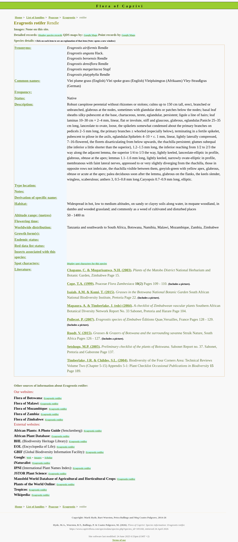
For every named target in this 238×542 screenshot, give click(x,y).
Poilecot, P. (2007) (80, 319)
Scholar (48, 457)
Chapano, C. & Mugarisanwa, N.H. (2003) (99, 270)
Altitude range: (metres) (33, 215)
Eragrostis (69, 17)
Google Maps (90, 35)
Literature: (23, 269)
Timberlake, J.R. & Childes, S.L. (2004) (97, 360)
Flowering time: (27, 221)
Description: (24, 104)
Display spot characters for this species (87, 263)
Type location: (25, 185)
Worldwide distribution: (33, 227)
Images (38, 457)
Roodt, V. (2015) (79, 333)
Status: (20, 98)
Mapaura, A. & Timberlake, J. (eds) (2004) (99, 306)
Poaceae (53, 17)
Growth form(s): (27, 233)
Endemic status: (27, 240)
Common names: (27, 81)
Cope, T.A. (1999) (80, 284)
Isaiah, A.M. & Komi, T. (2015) (90, 292)
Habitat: (21, 204)
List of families (35, 17)
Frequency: (23, 92)
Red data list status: (30, 246)
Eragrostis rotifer (53, 398)
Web (29, 457)
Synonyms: (23, 48)
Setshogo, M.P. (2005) (83, 346)
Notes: (19, 191)
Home (18, 17)
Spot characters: (27, 263)
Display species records (50, 35)
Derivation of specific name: (36, 197)
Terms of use (119, 540)
